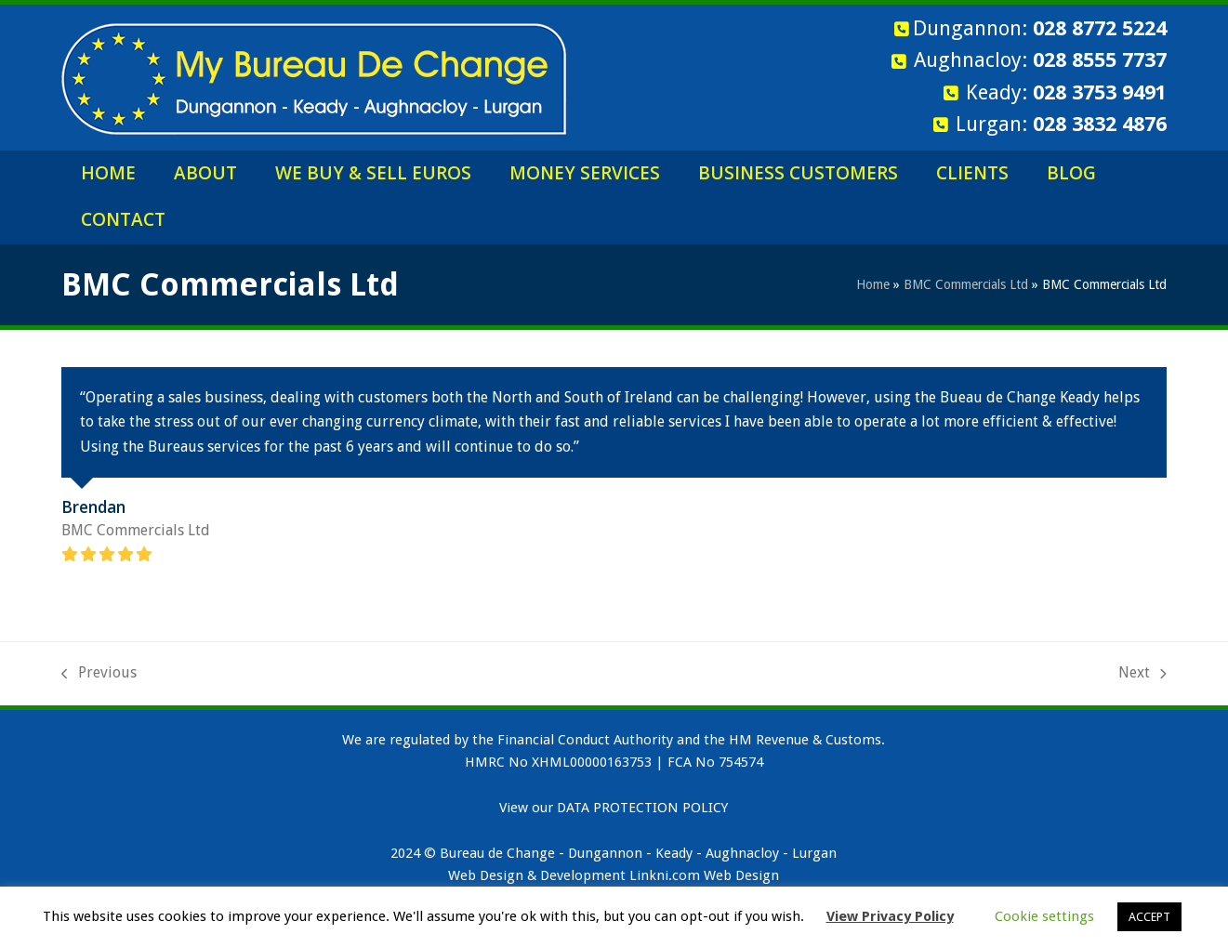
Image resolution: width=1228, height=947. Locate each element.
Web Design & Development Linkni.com (574, 875)
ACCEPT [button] (1149, 917)
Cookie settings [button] (1044, 916)
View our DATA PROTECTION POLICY (613, 807)
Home (873, 284)
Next (1142, 674)
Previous (99, 674)
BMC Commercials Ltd (966, 284)
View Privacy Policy (890, 916)
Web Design (741, 875)
